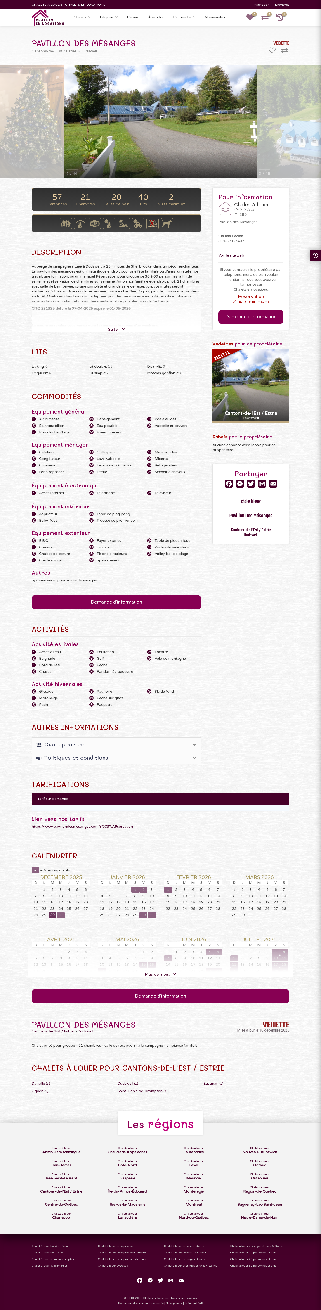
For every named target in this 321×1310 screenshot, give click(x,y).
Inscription (261, 5)
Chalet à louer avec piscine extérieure (122, 1259)
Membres (282, 5)
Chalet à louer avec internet (49, 1265)
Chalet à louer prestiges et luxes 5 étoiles (256, 1246)
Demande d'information (116, 602)
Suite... (116, 329)
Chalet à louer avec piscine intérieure (122, 1252)
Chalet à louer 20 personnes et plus (253, 1259)
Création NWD (193, 1303)
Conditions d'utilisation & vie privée (141, 1303)
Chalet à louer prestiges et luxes (184, 1259)
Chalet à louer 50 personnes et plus (253, 1265)
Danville (41, 1083)
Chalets (80, 17)
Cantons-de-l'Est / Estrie (54, 51)
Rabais (133, 17)
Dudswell (88, 51)
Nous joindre (174, 1303)
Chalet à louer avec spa (113, 1265)
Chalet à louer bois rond (47, 1252)
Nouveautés (215, 17)
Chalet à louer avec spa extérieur (185, 1252)
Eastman (213, 1083)
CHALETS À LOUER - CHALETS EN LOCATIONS (68, 5)
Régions (107, 17)
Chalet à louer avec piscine (115, 1246)
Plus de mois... (160, 974)
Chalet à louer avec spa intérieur (185, 1246)
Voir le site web (231, 255)
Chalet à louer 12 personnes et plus (253, 1252)
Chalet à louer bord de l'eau (50, 1246)
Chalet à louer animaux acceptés (53, 1259)
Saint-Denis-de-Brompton (143, 1091)
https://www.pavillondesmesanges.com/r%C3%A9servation (82, 826)
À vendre (156, 17)
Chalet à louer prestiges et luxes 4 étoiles (190, 1265)
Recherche (182, 17)
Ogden (40, 1091)
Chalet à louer (251, 501)
